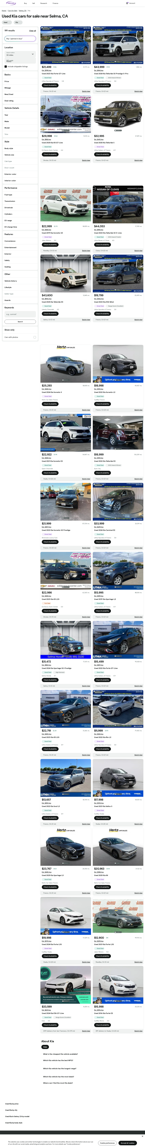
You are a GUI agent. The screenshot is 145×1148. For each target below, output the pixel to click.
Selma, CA (22, 11)
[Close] (142, 1136)
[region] (72, 1141)
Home (4, 11)
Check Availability (50, 85)
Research (43, 3)
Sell (33, 3)
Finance (55, 3)
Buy (25, 3)
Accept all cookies (127, 1143)
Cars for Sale (12, 11)
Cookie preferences (107, 1143)
